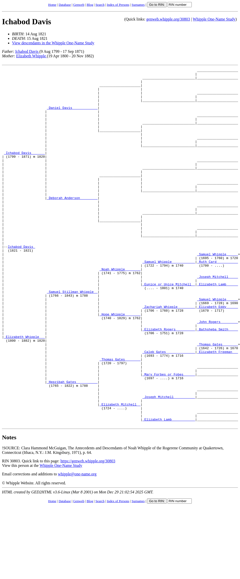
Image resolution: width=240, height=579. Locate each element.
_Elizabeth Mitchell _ (120, 472)
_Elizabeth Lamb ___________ (168, 490)
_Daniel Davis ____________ (72, 116)
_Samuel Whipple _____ (217, 291)
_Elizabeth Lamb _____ (217, 327)
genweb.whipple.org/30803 (168, 19)
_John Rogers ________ (217, 372)
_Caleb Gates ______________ (168, 409)
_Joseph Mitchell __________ (168, 463)
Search (100, 5)
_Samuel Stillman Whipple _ (72, 336)
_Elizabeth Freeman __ (217, 409)
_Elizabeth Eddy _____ (217, 354)
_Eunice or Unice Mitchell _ (168, 327)
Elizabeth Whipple (31, 56)
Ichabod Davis (26, 21)
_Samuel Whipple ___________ (168, 300)
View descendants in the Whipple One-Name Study (53, 43)
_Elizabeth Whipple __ (24, 391)
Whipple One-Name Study (214, 19)
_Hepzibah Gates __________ (72, 445)
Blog (89, 5)
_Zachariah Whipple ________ (168, 354)
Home (52, 5)
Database (64, 5)
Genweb (78, 5)
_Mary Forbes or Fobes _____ (168, 436)
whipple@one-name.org (77, 545)
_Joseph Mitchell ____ (217, 318)
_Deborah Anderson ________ (72, 224)
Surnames (138, 5)
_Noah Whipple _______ (120, 309)
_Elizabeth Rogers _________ (168, 381)
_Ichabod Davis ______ (24, 170)
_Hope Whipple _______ (120, 363)
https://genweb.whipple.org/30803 (87, 532)
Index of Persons (118, 5)
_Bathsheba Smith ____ (217, 381)
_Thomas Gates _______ (217, 400)
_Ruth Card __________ (217, 300)
